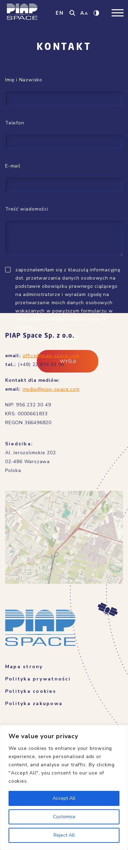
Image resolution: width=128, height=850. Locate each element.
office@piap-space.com (51, 355)
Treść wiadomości (26, 209)
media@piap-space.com (51, 389)
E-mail (12, 166)
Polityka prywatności (38, 679)
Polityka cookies (30, 691)
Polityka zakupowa (33, 703)
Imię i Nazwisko (23, 80)
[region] (64, 787)
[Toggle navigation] (117, 12)
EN (60, 13)
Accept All (64, 798)
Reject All (64, 835)
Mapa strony (24, 666)
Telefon (14, 123)
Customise (64, 816)
